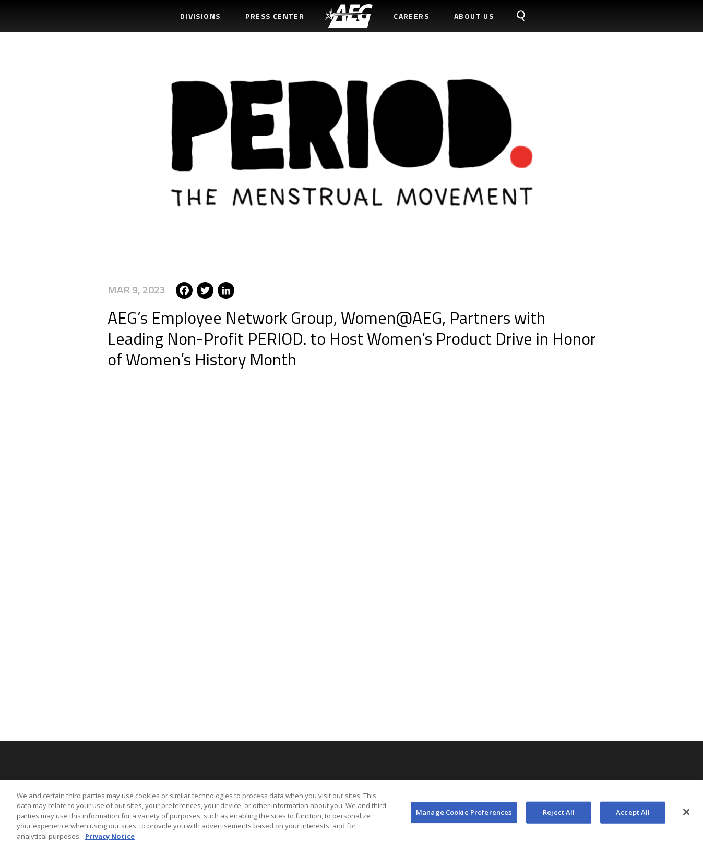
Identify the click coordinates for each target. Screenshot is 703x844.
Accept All (633, 815)
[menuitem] (349, 16)
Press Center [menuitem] (274, 15)
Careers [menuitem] (411, 15)
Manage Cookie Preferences (463, 815)
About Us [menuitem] (474, 15)
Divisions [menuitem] (200, 15)
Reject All (559, 815)
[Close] (686, 815)
